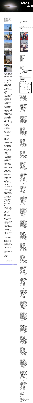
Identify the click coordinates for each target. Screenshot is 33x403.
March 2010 (22, 259)
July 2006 (22, 307)
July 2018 (22, 150)
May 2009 (22, 270)
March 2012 (22, 233)
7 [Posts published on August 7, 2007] (22, 86)
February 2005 (23, 326)
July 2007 (22, 294)
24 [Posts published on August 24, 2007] (27, 89)
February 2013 (23, 221)
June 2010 (22, 256)
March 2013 (22, 220)
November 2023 (23, 102)
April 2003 (22, 350)
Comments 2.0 (24, 399)
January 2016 (23, 183)
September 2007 (23, 292)
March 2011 (22, 246)
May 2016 (22, 178)
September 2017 (23, 161)
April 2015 (22, 192)
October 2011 (23, 238)
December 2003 (23, 341)
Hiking (21, 62)
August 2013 (23, 214)
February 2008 (23, 287)
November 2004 (23, 329)
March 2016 (22, 180)
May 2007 (22, 296)
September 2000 (23, 374)
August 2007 (23, 293)
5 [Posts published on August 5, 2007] (30, 84)
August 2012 (23, 227)
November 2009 (23, 264)
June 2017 (22, 164)
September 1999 (23, 383)
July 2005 (22, 320)
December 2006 (23, 302)
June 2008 (22, 282)
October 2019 (23, 134)
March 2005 (22, 325)
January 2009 (23, 274)
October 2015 (23, 186)
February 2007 (23, 300)
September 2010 (23, 253)
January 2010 (23, 261)
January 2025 (23, 96)
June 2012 (22, 230)
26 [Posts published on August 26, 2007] (30, 89)
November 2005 (23, 316)
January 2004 (23, 340)
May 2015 (22, 191)
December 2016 (23, 170)
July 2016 (22, 176)
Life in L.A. (22, 65)
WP (21, 401)
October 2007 (23, 291)
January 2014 (23, 209)
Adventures (22, 55)
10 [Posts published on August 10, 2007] (27, 86)
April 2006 (22, 311)
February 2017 (23, 168)
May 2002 (22, 360)
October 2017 (23, 160)
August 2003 (23, 346)
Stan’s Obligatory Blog (16, 6)
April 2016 (22, 179)
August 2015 (23, 188)
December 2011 (23, 236)
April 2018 (22, 153)
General (22, 61)
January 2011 (23, 248)
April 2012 (22, 232)
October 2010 (23, 251)
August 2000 (23, 375)
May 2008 (22, 283)
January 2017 (23, 169)
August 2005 (23, 319)
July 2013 (22, 215)
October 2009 (23, 265)
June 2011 (22, 243)
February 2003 (23, 352)
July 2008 (22, 281)
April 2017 (22, 166)
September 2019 (23, 135)
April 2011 (22, 245)
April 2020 (22, 129)
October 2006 (23, 304)
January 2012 (23, 235)
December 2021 (23, 116)
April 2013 (22, 219)
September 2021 (23, 119)
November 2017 (23, 158)
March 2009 (22, 272)
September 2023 (23, 104)
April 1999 (22, 388)
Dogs (21, 59)
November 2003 (23, 342)
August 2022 (23, 108)
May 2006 (22, 309)
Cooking (22, 58)
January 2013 (23, 222)
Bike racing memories (7, 19)
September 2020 (23, 123)
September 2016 (23, 174)
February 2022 (23, 115)
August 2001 (23, 365)
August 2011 (23, 241)
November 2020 (23, 121)
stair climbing (24, 72)
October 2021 (23, 118)
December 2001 (23, 362)
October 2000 (23, 373)
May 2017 (22, 165)
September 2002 (23, 355)
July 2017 (22, 163)
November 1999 (23, 381)
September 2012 (23, 226)
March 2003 (22, 351)
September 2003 (23, 344)
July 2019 (22, 138)
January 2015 (23, 196)
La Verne (6, 17)
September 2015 (23, 187)
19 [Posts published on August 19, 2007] (30, 87)
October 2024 (23, 97)
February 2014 (23, 208)
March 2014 (22, 207)
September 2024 (23, 98)
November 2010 (23, 250)
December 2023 (23, 100)
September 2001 (23, 364)
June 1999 (22, 386)
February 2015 (23, 195)
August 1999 (23, 384)
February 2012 (23, 234)
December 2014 (23, 197)
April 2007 (22, 297)
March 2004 (22, 338)
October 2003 (23, 343)
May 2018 (22, 152)
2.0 (22, 398)
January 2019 (23, 143)
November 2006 (23, 303)
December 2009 (23, 262)
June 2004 (22, 335)
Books (21, 57)
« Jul (21, 92)
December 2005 (23, 315)
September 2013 (23, 213)
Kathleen (22, 64)
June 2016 (22, 177)
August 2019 (23, 137)
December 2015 (23, 184)
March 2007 (22, 299)
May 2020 (22, 128)
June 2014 (22, 203)
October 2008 (23, 278)
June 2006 (22, 308)
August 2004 (23, 332)
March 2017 (22, 167)
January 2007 (23, 301)
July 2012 (22, 229)
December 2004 (23, 328)
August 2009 (23, 267)
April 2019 (22, 141)
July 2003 (22, 347)
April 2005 (22, 324)
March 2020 (22, 130)
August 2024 (23, 99)
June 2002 (22, 359)
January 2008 (23, 288)
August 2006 (23, 306)
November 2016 (23, 172)
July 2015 (22, 189)
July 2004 (22, 334)
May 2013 (22, 218)
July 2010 (22, 255)
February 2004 (23, 339)
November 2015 (23, 185)
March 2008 (22, 285)
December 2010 (23, 249)
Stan (8, 20)
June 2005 (22, 322)
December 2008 (23, 276)
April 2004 (22, 337)
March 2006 (22, 312)
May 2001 (22, 369)
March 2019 (22, 142)
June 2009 (22, 269)
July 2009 (22, 268)
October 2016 (23, 173)
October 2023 (23, 103)
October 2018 (23, 146)
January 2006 (23, 314)
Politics (21, 67)
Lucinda (22, 22)
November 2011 (23, 237)
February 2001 (23, 371)
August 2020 (23, 125)
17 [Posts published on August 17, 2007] (27, 87)
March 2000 (22, 377)
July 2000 (22, 376)
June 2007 (22, 295)
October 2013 (23, 212)
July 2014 (22, 202)
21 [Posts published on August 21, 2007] (22, 89)
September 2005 (23, 318)
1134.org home (23, 21)
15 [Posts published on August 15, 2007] (24, 87)
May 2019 (22, 140)
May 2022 (22, 111)
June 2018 (22, 151)
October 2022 (23, 106)
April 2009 (22, 271)
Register (22, 394)
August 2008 (23, 280)
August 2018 (23, 149)
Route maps (25, 71)
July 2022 (22, 109)
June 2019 (22, 139)
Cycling (5, 20)
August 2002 (23, 357)
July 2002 (22, 358)
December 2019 (23, 132)
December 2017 (23, 157)
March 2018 (22, 154)
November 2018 (23, 145)
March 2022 (22, 114)
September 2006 (23, 305)
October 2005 (23, 317)
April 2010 (22, 258)
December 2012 (23, 223)
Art (21, 56)
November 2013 (23, 211)
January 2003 (23, 353)
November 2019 (23, 133)
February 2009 (23, 273)
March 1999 (22, 389)
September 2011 (23, 239)
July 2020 (22, 126)
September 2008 (23, 279)
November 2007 (23, 290)
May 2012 (22, 231)
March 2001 (22, 370)
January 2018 (23, 156)
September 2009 (23, 266)
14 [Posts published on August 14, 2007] (22, 87)
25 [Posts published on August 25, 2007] (29, 89)
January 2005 (23, 327)
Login (21, 393)
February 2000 (23, 378)
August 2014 (23, 201)
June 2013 (22, 216)
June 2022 (22, 110)
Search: (22, 76)
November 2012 (23, 224)
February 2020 (23, 131)
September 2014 (23, 200)
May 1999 (22, 387)
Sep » (29, 92)
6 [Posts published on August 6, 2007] (20, 86)
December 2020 (23, 120)
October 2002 (23, 354)
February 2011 (23, 247)
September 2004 (23, 331)
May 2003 (22, 349)
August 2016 (23, 175)
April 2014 (22, 205)
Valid (23, 400)
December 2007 (23, 289)
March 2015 (22, 194)
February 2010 (23, 260)
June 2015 (22, 190)
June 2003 (22, 348)
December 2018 (23, 144)
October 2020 (23, 122)
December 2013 (23, 210)
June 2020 (22, 127)
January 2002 (23, 361)
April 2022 (22, 112)
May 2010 (22, 257)
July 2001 (22, 366)
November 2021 (23, 117)
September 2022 (23, 107)
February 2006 (23, 313)
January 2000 (23, 380)
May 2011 (22, 244)
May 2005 (22, 323)
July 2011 (22, 242)
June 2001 (22, 367)
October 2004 (23, 330)
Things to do (23, 73)
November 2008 (23, 277)
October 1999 (23, 382)
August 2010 (23, 254)
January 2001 (23, 372)
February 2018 (23, 155)
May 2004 (22, 336)
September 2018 (23, 148)
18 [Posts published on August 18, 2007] (29, 87)
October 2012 (23, 225)
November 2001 (23, 363)
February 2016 (23, 181)
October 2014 (23, 199)
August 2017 (23, 162)
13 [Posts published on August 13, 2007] (20, 87)
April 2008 (22, 284)
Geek (21, 60)
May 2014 (22, 204)
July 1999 (22, 385)
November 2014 (23, 198)
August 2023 (23, 105)
